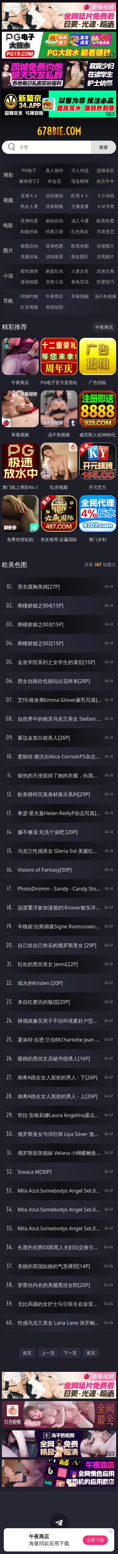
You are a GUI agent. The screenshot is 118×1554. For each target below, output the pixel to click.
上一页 (48, 1353)
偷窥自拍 (29, 246)
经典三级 (54, 231)
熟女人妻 (29, 206)
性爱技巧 (105, 282)
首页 (27, 1353)
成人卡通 (80, 221)
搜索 (103, 147)
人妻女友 (80, 271)
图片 (8, 250)
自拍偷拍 (54, 195)
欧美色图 (80, 246)
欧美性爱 (105, 221)
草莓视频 (80, 296)
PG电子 (29, 170)
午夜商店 (54, 296)
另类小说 (54, 282)
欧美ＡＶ (80, 195)
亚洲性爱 (29, 221)
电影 (8, 225)
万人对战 (80, 170)
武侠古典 (105, 271)
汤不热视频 (105, 296)
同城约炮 (29, 296)
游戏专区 (105, 170)
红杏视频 (29, 307)
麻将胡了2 (29, 181)
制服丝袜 (29, 231)
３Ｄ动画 (105, 195)
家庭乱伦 (54, 271)
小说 (8, 275)
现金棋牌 (80, 181)
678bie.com (59, 131)
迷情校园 (29, 282)
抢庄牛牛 (105, 181)
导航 (8, 300)
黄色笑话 (80, 282)
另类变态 (105, 231)
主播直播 (80, 206)
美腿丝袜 (29, 257)
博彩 (8, 174)
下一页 (70, 1353)
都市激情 (29, 271)
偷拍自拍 (54, 221)
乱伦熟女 (80, 231)
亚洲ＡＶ (29, 195)
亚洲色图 (54, 246)
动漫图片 (105, 246)
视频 (8, 200)
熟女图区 (80, 257)
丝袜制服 (54, 206)
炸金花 (54, 181)
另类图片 (105, 257)
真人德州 (54, 170)
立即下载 (95, 1540)
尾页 (91, 1353)
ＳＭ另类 (105, 206)
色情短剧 (54, 307)
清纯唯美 (54, 257)
